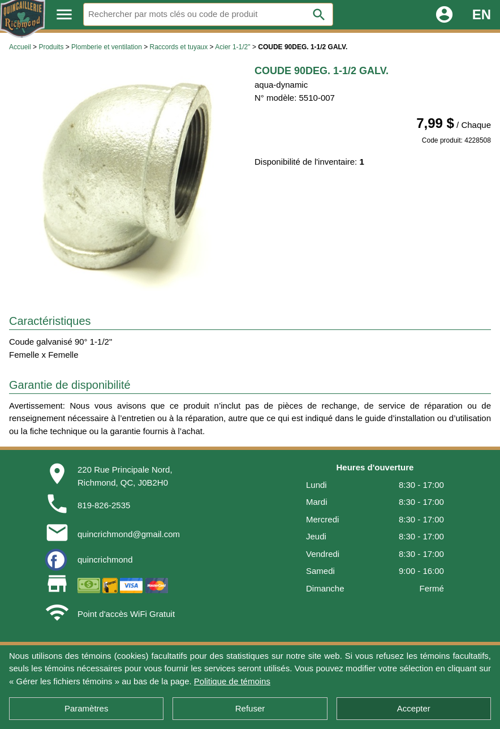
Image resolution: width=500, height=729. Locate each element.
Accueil (20, 47)
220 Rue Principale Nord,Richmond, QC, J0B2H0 (125, 476)
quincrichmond (105, 559)
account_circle (444, 14)
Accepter (413, 708)
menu (64, 14)
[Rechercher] (208, 14)
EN (481, 14)
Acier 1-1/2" (232, 47)
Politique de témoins (232, 681)
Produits (50, 47)
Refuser (250, 708)
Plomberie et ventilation (106, 47)
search (319, 15)
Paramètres (86, 708)
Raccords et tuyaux (179, 47)
